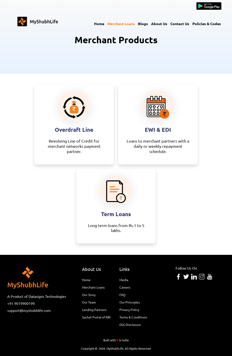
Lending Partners (94, 310)
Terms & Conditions (133, 317)
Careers (124, 287)
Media (123, 280)
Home (99, 23)
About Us (159, 23)
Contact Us (179, 23)
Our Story (89, 295)
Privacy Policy (129, 310)
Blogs (143, 23)
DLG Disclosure (130, 325)
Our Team (89, 302)
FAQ (122, 295)
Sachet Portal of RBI (96, 317)
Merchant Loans (121, 23)
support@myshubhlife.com (29, 310)
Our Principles (129, 302)
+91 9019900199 (21, 303)
